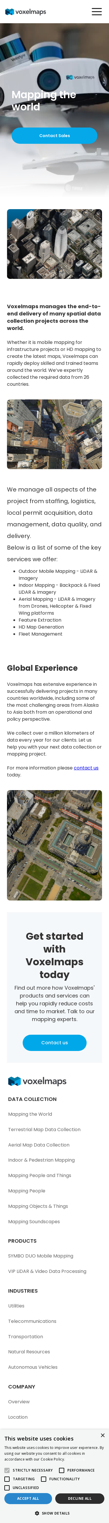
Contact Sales (54, 136)
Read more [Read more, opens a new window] (75, 1459)
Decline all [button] (80, 1498)
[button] (94, 11)
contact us (86, 768)
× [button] (102, 1436)
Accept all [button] (28, 1498)
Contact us (54, 1042)
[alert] (54, 1476)
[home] (29, 11)
